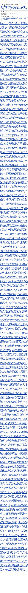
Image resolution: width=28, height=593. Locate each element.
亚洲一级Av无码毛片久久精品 (17, 174)
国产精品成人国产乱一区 (7, 169)
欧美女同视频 (13, 367)
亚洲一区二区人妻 (15, 65)
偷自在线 (10, 125)
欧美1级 (13, 337)
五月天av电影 (14, 24)
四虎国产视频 (4, 275)
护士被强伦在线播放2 (16, 192)
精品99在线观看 (20, 97)
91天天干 (9, 303)
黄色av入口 (8, 176)
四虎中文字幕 (5, 233)
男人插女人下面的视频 (13, 75)
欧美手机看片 (24, 258)
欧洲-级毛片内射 (8, 36)
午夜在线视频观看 (5, 437)
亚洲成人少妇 (22, 353)
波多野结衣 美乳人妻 (9, 392)
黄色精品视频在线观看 (6, 264)
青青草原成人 (11, 86)
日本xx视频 (8, 293)
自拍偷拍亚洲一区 (22, 277)
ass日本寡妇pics (17, 23)
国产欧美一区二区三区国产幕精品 (19, 54)
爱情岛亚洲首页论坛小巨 (4, 49)
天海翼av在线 (13, 364)
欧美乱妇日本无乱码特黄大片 (9, 200)
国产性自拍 (24, 564)
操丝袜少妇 (15, 109)
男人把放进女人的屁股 (12, 242)
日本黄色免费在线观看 (8, 259)
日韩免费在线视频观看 (7, 133)
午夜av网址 (3, 239)
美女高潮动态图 (25, 254)
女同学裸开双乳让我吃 (3, 93)
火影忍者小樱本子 (4, 461)
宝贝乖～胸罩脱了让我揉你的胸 (13, 518)
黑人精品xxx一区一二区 (7, 564)
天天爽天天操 (9, 95)
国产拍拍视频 (22, 555)
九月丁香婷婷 (23, 120)
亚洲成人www (11, 435)
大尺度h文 (17, 379)
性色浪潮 (12, 527)
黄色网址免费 (11, 419)
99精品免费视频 (14, 187)
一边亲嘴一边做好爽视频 (17, 52)
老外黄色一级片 (5, 272)
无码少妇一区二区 (12, 23)
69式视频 (13, 125)
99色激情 (20, 265)
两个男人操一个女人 (12, 62)
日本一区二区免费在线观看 (17, 467)
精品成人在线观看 (25, 73)
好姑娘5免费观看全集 (3, 295)
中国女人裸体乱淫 (17, 551)
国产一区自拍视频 (19, 294)
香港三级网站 (12, 547)
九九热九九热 (21, 445)
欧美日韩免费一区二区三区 (6, 242)
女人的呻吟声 (17, 506)
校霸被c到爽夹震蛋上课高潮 (22, 88)
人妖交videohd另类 (18, 280)
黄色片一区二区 (13, 569)
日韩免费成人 (22, 307)
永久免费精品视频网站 (13, 230)
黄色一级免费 (21, 168)
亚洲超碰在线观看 (25, 114)
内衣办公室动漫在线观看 (15, 282)
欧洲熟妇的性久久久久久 (25, 542)
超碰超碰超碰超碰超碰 (6, 216)
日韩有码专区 (5, 131)
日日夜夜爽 (5, 61)
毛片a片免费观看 (8, 553)
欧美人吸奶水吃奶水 (2, 104)
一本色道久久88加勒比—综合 (19, 298)
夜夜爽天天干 (25, 53)
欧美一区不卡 (19, 255)
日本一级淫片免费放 (18, 30)
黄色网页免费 (7, 135)
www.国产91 (18, 549)
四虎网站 (2, 60)
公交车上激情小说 (11, 174)
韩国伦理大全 (6, 52)
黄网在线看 (14, 79)
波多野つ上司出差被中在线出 (14, 462)
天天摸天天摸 (6, 149)
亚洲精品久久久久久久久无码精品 (19, 303)
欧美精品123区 (23, 71)
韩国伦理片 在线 (18, 332)
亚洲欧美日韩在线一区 (10, 49)
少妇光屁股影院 (17, 570)
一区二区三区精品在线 (11, 517)
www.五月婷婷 (9, 140)
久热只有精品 (24, 195)
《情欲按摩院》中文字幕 (24, 22)
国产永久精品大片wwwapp (21, 134)
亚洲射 (6, 443)
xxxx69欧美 (23, 155)
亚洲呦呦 (20, 95)
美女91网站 (16, 255)
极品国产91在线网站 (15, 324)
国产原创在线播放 (4, 117)
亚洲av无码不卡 (21, 496)
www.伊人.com (22, 230)
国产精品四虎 (12, 109)
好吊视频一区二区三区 (5, 198)
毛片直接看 (19, 153)
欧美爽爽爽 (21, 551)
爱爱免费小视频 (16, 125)
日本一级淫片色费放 (24, 389)
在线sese (19, 196)
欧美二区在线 (11, 178)
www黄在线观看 (20, 440)
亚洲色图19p (10, 463)
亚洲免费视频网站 (8, 560)
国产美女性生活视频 (7, 195)
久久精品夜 (20, 286)
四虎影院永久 (5, 83)
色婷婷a (10, 428)
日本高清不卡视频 (10, 65)
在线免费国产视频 (17, 172)
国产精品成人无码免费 (18, 161)
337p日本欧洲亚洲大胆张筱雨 (5, 518)
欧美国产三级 (2, 186)
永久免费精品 (10, 165)
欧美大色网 (18, 281)
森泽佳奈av (2, 465)
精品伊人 (5, 334)
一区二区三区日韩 (12, 312)
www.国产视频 (5, 41)
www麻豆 (14, 411)
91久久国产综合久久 (24, 422)
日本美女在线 (22, 336)
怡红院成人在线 (25, 129)
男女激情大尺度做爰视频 (13, 509)
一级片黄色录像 (9, 366)
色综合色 (12, 458)
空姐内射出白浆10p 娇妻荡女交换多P (9, 424)
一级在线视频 (25, 504)
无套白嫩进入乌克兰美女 (18, 384)
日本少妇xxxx (17, 75)
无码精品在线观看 (6, 454)
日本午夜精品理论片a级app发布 (17, 398)
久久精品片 (19, 414)
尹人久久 (10, 196)
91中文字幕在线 (19, 372)
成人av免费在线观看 (8, 476)
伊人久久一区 (22, 139)
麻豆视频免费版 (2, 105)
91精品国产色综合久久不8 (15, 106)
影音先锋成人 (23, 488)
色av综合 (25, 388)
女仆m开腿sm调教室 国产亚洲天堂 (5, 536)
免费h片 (11, 170)
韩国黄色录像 (13, 168)
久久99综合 (19, 566)
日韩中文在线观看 (5, 84)
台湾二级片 (23, 516)
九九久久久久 (9, 325)
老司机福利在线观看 (11, 208)
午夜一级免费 (10, 24)
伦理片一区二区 (7, 294)
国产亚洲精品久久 (19, 486)
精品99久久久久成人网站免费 (3, 143)
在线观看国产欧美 (21, 75)
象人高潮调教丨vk (5, 318)
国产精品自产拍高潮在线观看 (3, 148)
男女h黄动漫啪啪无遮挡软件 (6, 258)
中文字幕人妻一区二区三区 (23, 311)
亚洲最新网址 (19, 297)
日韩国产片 (20, 61)
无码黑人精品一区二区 (3, 35)
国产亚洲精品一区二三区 (7, 311)
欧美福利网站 (15, 271)
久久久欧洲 (5, 48)
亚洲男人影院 (25, 126)
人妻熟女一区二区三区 (21, 357)
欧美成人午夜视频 (15, 239)
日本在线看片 (5, 152)
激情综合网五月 (21, 92)
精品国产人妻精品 (20, 426)
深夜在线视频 (11, 186)
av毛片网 (19, 126)
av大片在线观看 (23, 36)
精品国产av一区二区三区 (8, 375)
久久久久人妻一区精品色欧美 (18, 78)
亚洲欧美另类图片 (10, 139)
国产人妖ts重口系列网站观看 (7, 168)
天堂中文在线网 (8, 349)
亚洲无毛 (5, 327)
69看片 (2, 363)
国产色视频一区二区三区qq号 (5, 99)
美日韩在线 (10, 548)
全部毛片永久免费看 (18, 513)
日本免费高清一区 (23, 323)
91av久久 (3, 92)
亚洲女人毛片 (6, 53)
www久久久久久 (13, 340)
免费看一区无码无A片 (21, 409)
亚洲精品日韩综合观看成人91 (13, 226)
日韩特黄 (21, 103)
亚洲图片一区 (6, 87)
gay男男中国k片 (8, 225)
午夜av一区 (13, 190)
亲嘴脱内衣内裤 (10, 453)
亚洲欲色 (13, 172)
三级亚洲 (15, 319)
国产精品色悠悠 (20, 146)
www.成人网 (15, 487)
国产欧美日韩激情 (21, 53)
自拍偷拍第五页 (13, 182)
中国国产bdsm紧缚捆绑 (17, 233)
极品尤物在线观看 (21, 226)
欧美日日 (1, 208)
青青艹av (19, 410)
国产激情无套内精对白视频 (17, 50)
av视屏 (21, 221)
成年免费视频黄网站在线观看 (15, 284)
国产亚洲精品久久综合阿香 (10, 276)
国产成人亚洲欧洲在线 (8, 281)
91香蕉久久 (1, 273)
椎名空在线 (21, 355)
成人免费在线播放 (8, 488)
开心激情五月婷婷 (13, 30)
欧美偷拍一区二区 (8, 328)
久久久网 (11, 406)
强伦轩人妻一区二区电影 (3, 276)
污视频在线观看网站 (21, 543)
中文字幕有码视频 (21, 553)
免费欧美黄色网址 (11, 198)
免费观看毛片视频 (18, 24)
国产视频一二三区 (7, 43)
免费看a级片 (15, 140)
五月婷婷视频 (25, 60)
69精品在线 (2, 238)
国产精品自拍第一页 (6, 194)
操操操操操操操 (15, 136)
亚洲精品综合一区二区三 (6, 91)
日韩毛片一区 (16, 185)
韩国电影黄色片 (25, 32)
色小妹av (4, 538)
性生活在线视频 (16, 190)
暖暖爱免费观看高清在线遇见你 (4, 166)
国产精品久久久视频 (6, 548)
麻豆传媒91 (17, 61)
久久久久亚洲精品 (14, 362)
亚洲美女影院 (15, 556)
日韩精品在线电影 (19, 260)
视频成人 (20, 325)
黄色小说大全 (20, 278)
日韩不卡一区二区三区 (4, 556)
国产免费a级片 (20, 499)
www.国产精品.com (22, 299)
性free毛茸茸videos (25, 342)
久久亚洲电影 (16, 166)
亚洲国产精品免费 (16, 478)
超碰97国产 (22, 173)
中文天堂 (24, 164)
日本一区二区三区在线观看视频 (8, 172)
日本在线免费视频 (12, 50)
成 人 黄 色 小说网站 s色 (16, 200)
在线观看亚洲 (8, 542)
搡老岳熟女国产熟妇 (18, 173)
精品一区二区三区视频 (5, 181)
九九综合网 (23, 245)
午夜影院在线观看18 (4, 139)
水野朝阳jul (21, 208)
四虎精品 (23, 315)
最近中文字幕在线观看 (16, 308)
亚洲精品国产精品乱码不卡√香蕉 (9, 308)
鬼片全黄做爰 (9, 143)
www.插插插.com (11, 146)
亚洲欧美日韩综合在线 (4, 410)
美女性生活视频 (18, 130)
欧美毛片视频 (15, 525)
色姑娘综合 (7, 251)
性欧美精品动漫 (2, 194)
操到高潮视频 (23, 157)
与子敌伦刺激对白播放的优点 (11, 265)
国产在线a (22, 480)
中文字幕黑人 (15, 307)
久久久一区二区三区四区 (23, 67)
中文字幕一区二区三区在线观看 (4, 65)
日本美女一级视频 (11, 99)
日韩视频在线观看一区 (21, 41)
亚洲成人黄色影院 (13, 60)
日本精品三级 (22, 117)
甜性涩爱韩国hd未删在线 (24, 50)
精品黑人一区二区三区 (17, 364)
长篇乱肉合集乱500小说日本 (8, 114)
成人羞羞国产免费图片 (14, 281)
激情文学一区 (6, 160)
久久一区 (21, 24)
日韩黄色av (18, 229)
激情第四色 (4, 381)
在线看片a (13, 272)
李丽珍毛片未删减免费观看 (19, 371)
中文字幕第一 (20, 79)
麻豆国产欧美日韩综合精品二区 (19, 43)
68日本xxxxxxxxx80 (22, 105)
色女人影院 (8, 302)
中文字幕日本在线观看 (15, 69)
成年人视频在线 (23, 444)
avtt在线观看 (5, 182)
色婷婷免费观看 (15, 191)
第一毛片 (14, 551)
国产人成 (12, 36)
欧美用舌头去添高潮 (6, 418)
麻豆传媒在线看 (26, 268)
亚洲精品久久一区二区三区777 (5, 307)
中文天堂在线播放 (8, 329)
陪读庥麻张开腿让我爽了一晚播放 (12, 355)
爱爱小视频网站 (7, 263)
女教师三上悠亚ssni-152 (14, 344)
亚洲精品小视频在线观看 (21, 407)
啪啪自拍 (7, 116)
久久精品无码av (7, 235)
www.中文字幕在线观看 (7, 170)
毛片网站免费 (22, 144)
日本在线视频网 (9, 90)
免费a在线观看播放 (23, 99)
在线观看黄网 (4, 488)
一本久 (26, 203)
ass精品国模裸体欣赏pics (8, 234)
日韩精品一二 (23, 95)
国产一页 (1, 110)
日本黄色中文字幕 (15, 505)
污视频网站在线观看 (6, 74)
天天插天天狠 (7, 406)
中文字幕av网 (19, 519)
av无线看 (24, 482)
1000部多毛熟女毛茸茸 (19, 83)
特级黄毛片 (2, 168)
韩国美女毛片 (7, 93)
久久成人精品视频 (3, 532)
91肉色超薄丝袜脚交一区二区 (16, 36)
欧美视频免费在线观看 (20, 463)
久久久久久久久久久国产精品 (11, 233)
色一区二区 (12, 126)
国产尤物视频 (16, 126)
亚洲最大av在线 (9, 363)
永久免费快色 (25, 166)
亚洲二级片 (12, 336)
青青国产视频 (25, 491)
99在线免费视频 (12, 543)
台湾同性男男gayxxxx (10, 219)
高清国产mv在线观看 (22, 366)
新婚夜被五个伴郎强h (24, 334)
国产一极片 (14, 513)
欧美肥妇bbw (23, 534)
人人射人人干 (20, 534)
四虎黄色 (10, 30)
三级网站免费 (9, 306)
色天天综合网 (12, 269)
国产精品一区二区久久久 (20, 267)
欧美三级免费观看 (3, 359)
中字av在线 (23, 237)
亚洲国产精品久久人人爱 (25, 191)
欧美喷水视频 (23, 255)
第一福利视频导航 (20, 116)
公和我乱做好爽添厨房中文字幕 (20, 44)
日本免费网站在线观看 (24, 320)
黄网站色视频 (12, 478)
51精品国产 (4, 32)
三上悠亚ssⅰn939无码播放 (20, 271)
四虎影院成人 (7, 82)
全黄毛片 (3, 487)
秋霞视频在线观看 (13, 291)
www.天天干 (8, 92)
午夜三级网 (2, 247)
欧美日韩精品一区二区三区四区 (4, 217)
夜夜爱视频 (17, 79)
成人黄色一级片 (24, 456)
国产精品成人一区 (8, 120)
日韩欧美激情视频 (4, 535)
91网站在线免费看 (7, 321)
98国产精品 (7, 441)
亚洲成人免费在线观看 (24, 458)
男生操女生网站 (9, 462)
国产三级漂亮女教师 (12, 54)
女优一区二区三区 (21, 125)
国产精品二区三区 (12, 303)
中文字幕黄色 (16, 134)
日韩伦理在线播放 (21, 276)
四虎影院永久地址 (12, 374)
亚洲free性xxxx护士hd (9, 327)
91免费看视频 (12, 521)
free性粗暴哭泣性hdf (19, 90)
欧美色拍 (7, 496)
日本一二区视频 (12, 92)
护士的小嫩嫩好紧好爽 (9, 519)
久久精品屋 (5, 97)
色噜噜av (9, 186)
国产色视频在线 (20, 104)
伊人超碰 (2, 129)
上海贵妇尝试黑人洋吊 (9, 32)
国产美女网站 (5, 469)
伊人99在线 (6, 445)
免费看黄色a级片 (11, 319)
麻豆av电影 (23, 471)
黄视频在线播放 (12, 383)
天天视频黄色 (8, 439)
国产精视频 (16, 400)
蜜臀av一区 (11, 439)
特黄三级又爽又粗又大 (7, 56)
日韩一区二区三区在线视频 (8, 164)
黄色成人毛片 (3, 473)
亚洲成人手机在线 (21, 77)
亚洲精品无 (2, 245)
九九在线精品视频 (23, 337)
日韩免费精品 (3, 67)
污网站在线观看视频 (19, 49)
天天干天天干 (4, 349)
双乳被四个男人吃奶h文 (16, 86)
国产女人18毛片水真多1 (5, 354)
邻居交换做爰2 (13, 366)
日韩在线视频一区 (3, 426)
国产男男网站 (3, 53)
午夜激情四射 (18, 127)
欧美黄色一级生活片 (8, 427)
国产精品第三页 (15, 457)
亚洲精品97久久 (2, 505)
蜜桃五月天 (4, 116)
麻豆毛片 (19, 405)
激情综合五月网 (20, 217)
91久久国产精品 (19, 517)
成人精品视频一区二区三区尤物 (23, 319)
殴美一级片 (22, 293)
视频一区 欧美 (23, 56)
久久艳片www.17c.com (9, 491)
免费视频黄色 (9, 291)
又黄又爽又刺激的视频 (9, 568)
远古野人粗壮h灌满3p (3, 486)
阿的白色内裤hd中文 (19, 344)
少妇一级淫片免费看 (3, 350)
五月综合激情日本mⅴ (9, 159)
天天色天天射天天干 (3, 36)
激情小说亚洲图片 (13, 130)
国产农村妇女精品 (2, 506)
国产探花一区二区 (7, 501)
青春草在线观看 (10, 41)
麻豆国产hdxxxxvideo (6, 237)
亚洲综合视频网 (12, 414)
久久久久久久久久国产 (7, 23)
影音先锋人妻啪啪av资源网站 (14, 56)
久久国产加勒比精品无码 (19, 516)
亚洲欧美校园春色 (5, 503)
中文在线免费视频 (3, 269)
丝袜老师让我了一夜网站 (7, 144)
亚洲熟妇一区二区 (16, 560)
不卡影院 (7, 104)
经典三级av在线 (25, 168)
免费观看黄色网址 (15, 407)
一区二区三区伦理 (13, 332)
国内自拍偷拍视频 (24, 131)
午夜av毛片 (9, 71)
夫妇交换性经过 (13, 469)
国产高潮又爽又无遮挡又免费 (9, 80)
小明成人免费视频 (2, 179)
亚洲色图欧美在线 (24, 295)
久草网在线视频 (2, 74)
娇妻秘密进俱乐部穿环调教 (16, 91)
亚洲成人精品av (14, 95)
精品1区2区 (5, 363)
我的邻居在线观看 (10, 207)
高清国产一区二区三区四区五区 (9, 73)
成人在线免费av (11, 436)
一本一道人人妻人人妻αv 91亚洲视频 (15, 212)
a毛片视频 (2, 213)
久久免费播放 (6, 28)
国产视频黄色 (2, 177)
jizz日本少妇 (25, 536)
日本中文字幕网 (21, 194)
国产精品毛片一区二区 (13, 43)
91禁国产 (22, 384)
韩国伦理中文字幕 (14, 370)
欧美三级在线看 (2, 61)
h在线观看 (5, 159)
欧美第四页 (19, 504)
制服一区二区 (8, 255)
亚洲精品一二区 (16, 247)
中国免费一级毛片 (4, 568)
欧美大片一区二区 (22, 476)
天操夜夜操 (5, 70)
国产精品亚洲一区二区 (23, 396)
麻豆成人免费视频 (24, 492)
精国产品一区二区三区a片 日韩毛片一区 (12, 179)
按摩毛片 (20, 190)
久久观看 (5, 406)
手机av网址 (3, 28)
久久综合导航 (20, 23)
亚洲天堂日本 (5, 392)
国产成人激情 (5, 367)
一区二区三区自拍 (24, 211)
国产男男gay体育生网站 (5, 37)
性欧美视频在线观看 (25, 354)
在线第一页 (16, 143)
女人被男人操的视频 (25, 148)
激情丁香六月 (9, 183)
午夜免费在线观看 (16, 67)
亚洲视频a (19, 268)
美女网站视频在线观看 (14, 359)
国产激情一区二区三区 (10, 410)
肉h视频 (25, 204)
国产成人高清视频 (18, 350)
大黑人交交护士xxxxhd (11, 185)
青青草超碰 (4, 333)
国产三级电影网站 (16, 160)
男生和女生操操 (5, 523)
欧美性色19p (16, 269)
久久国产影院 (5, 44)
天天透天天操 (8, 435)
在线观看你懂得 (8, 275)
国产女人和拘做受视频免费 (20, 243)
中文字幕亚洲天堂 (14, 58)
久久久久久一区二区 (24, 376)
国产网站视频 (15, 450)
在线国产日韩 (4, 252)
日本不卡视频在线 (11, 482)
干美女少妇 (20, 318)
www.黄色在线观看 (16, 482)
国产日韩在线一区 (4, 430)
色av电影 (17, 483)
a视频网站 (16, 290)
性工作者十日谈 (12, 70)
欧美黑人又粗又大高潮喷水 (22, 331)
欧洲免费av (7, 482)
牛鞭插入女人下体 (3, 280)
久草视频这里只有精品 (7, 54)
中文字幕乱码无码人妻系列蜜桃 (11, 430)
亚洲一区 (23, 505)
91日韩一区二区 (17, 277)
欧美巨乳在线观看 (9, 60)
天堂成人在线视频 (2, 250)
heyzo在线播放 (11, 294)
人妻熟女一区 (15, 229)
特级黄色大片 (10, 37)
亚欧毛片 (4, 146)
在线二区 (14, 439)
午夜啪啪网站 (24, 116)
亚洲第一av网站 (3, 319)
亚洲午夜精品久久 (7, 456)
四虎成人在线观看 (22, 405)
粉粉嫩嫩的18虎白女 (24, 103)
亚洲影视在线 (8, 113)
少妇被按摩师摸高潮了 (16, 73)
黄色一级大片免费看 (21, 489)
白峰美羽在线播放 (8, 450)
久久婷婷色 (19, 334)
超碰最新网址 (11, 117)
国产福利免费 (24, 318)
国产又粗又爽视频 (16, 238)
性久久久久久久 (9, 503)
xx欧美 (26, 328)
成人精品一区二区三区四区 (20, 65)
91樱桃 (26, 62)
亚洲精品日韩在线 (8, 109)
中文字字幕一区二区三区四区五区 (14, 74)
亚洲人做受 (26, 139)
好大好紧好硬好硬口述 (6, 246)
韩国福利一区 (13, 143)
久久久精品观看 (9, 22)
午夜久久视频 (24, 122)
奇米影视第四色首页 (17, 149)
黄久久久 (18, 452)
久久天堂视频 (9, 84)
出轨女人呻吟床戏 (8, 332)
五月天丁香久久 (12, 329)
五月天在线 (24, 453)
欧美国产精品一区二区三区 (13, 105)
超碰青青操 (15, 213)
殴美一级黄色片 (20, 535)
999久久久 (10, 426)
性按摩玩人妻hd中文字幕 (15, 555)
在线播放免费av (6, 487)
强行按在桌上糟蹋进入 (17, 441)
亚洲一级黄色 (22, 52)
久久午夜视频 (10, 247)
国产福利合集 (2, 237)
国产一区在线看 (21, 26)
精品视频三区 (14, 127)
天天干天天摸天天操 (6, 86)
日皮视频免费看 (5, 325)
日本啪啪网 (21, 169)
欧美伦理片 (9, 547)
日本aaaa (18, 195)
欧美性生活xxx (6, 238)
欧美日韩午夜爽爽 (15, 170)
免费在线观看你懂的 (3, 73)
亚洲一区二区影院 (21, 200)
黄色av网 (20, 301)
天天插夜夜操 (4, 534)
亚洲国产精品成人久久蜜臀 (9, 136)
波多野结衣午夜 (9, 173)
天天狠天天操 (2, 548)
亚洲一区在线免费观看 (14, 83)
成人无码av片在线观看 (16, 327)
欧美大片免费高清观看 (18, 439)
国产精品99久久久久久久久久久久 (21, 234)
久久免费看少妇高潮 (11, 470)
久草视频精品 (13, 199)
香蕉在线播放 (25, 144)
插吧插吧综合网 (10, 177)
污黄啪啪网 (9, 478)
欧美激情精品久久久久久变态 (17, 110)
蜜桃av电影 (3, 294)
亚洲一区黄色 (25, 478)
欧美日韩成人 (14, 131)
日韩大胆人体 (10, 91)
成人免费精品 (22, 60)
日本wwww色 (6, 394)
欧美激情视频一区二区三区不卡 (22, 250)
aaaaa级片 (20, 147)
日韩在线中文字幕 (15, 203)
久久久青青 (15, 526)
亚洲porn (11, 284)
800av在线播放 (7, 319)
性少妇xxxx (3, 393)
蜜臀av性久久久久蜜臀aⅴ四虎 (15, 393)
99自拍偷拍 (19, 183)
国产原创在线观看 (8, 310)
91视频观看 (11, 505)
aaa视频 (10, 530)
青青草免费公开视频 (3, 331)
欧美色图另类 (15, 336)
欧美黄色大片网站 (19, 140)
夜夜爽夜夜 (26, 245)
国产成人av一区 (24, 159)
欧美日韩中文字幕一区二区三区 (7, 397)
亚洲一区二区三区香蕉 (13, 259)
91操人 (18, 286)
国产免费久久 (25, 267)
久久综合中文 (23, 527)
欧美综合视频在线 (15, 165)
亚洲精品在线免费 (14, 37)
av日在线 (24, 24)
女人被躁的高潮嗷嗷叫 (4, 417)
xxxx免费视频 (19, 179)
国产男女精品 (17, 489)
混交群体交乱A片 (6, 492)
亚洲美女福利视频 (4, 510)
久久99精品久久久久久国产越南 (10, 461)
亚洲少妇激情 (18, 259)
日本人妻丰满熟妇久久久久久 (24, 212)
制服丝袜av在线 (18, 122)
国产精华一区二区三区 (9, 252)
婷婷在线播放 (25, 209)
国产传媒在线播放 (19, 177)
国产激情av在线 (8, 504)
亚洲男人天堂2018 (13, 173)
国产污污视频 (26, 543)
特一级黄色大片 (8, 301)
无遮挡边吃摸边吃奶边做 (17, 337)
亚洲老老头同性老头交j (10, 314)
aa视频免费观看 (25, 186)
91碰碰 (18, 276)
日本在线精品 (26, 414)
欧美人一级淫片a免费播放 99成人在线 (8, 479)
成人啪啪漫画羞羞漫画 (12, 237)
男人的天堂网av (9, 318)
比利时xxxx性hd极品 (10, 398)
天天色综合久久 (5, 58)
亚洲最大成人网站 (16, 466)
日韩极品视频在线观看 (9, 97)
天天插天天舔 (17, 26)
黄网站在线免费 (10, 241)
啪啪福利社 (14, 122)
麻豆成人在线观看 (3, 125)
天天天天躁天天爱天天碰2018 (23, 34)
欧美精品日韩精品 (23, 285)
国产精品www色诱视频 (13, 142)
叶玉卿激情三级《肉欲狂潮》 (18, 272)
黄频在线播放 (2, 130)
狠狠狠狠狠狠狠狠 (20, 70)
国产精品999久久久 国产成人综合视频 (22, 100)
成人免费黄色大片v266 (6, 79)
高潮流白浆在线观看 (4, 90)
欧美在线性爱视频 (4, 225)
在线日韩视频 (15, 198)
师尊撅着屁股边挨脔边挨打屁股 (17, 368)
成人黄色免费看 (11, 457)
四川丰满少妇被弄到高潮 (3, 224)
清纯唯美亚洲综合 (12, 255)
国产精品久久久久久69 (23, 149)
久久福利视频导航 (5, 278)
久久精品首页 (7, 78)
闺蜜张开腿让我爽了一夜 (10, 129)
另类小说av (23, 294)
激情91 (16, 293)
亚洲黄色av (2, 392)
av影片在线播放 (11, 121)
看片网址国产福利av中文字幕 (23, 183)
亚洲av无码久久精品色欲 (21, 135)
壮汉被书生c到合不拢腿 (21, 358)
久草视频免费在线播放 (3, 39)
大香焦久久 (17, 176)
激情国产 (9, 312)
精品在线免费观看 (7, 250)
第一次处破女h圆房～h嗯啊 (7, 142)
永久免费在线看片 (15, 315)
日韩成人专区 (18, 208)
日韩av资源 (6, 122)
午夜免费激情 (19, 523)
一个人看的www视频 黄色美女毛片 (16, 221)
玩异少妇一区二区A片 (11, 400)
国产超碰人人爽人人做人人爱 (11, 394)
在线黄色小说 (3, 467)
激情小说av (3, 445)
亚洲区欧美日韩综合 (18, 418)
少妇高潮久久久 (24, 83)
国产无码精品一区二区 (3, 361)
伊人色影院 (25, 118)
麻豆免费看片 (21, 380)
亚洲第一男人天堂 (15, 135)
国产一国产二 (22, 170)
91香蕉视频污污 (19, 191)
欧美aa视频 (25, 489)
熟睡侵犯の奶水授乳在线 (21, 239)
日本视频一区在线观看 (15, 216)
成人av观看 (18, 213)
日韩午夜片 (7, 288)
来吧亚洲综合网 (15, 177)
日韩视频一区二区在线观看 (12, 87)
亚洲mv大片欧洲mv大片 (11, 238)
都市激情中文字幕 (18, 60)
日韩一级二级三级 (19, 203)
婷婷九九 (2, 116)
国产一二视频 (4, 450)
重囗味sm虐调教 (22, 118)
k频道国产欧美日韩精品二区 (23, 281)
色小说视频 (11, 311)
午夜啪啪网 (3, 424)
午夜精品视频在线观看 (18, 187)
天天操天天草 (2, 140)
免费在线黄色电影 (25, 92)
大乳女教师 (16, 156)
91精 (3, 108)
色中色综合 (15, 500)
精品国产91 (20, 401)
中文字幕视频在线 (18, 230)
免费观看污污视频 (25, 355)
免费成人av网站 (23, 48)
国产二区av (4, 310)
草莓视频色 (22, 84)
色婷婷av (2, 435)
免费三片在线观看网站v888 (21, 69)
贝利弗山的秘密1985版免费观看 (20, 540)
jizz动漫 (24, 276)
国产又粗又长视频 (17, 496)
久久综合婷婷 (17, 411)
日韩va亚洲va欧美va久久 (20, 198)
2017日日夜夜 (20, 238)
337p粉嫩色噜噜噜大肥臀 (14, 100)
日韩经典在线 (6, 393)
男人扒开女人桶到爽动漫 (17, 562)
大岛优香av (5, 108)
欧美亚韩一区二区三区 (14, 338)
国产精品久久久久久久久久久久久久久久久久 (10, 379)
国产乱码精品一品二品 (18, 291)
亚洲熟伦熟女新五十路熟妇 (16, 202)
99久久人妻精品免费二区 (14, 286)
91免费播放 (4, 428)
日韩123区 (25, 54)
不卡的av (6, 179)
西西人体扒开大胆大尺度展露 (22, 427)
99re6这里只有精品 (3, 120)
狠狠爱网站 (8, 315)
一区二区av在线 (15, 372)
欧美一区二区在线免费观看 (14, 120)
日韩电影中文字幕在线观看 (9, 449)
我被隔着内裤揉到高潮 (22, 241)
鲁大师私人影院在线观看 (14, 144)
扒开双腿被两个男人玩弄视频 (15, 413)
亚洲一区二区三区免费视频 (6, 96)
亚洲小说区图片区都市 (8, 298)
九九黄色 (21, 456)
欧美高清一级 (22, 178)
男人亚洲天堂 (11, 133)
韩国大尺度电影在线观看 (12, 31)
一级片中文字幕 (4, 489)
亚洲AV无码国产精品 (22, 410)
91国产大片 (16, 148)
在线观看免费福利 (13, 489)
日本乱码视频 (10, 337)
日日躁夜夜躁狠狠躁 (3, 77)
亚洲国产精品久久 (25, 361)
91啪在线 (16, 448)
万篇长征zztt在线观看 (14, 523)
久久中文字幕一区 (14, 260)
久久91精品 (25, 222)
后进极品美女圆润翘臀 (13, 118)
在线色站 (26, 44)
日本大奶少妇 (22, 268)
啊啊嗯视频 (22, 174)
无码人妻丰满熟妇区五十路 (20, 123)
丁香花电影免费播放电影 (21, 383)
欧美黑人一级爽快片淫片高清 (24, 39)
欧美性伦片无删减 (23, 474)
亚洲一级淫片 (12, 134)
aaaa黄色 (13, 467)
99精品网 (13, 409)
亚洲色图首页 (24, 194)
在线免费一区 (9, 359)
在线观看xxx (24, 551)
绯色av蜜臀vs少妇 (15, 410)
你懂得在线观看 (8, 222)
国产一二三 (11, 302)
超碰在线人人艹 (5, 113)
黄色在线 (10, 286)
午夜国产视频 (3, 43)
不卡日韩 (17, 375)
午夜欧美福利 (10, 149)
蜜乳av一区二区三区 (24, 341)
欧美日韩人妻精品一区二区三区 (6, 341)
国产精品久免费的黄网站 (5, 314)
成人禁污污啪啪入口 (10, 232)
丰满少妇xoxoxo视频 (3, 531)
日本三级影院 (9, 61)
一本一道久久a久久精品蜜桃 (22, 58)
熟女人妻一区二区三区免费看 (18, 199)
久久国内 (13, 320)
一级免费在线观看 (15, 531)
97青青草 (23, 333)
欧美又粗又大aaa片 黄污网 (17, 474)
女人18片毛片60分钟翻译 (20, 114)
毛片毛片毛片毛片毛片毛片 (18, 237)
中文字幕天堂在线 (23, 233)
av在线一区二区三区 (22, 82)
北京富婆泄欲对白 (8, 489)
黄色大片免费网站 (4, 332)
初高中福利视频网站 (18, 27)
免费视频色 (7, 165)
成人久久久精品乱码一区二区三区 (15, 325)
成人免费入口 (11, 67)
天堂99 (22, 519)
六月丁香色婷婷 (21, 308)
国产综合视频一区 (13, 275)
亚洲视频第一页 (6, 525)
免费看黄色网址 (11, 82)
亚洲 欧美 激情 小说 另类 (6, 499)
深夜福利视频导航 (6, 557)
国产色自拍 (10, 212)
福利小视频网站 (13, 290)
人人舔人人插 (24, 430)
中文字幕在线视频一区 (11, 28)
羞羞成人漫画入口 (25, 45)
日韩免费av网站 (9, 190)
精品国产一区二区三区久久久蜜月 (8, 401)
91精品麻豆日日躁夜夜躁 (22, 411)
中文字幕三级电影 (12, 156)
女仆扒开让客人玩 (11, 251)
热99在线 (6, 359)
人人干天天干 (12, 166)
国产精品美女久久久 (11, 539)
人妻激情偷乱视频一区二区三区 (21, 156)
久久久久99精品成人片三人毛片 (6, 254)
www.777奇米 (20, 155)
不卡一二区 (3, 157)
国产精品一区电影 (12, 376)
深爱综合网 (9, 217)
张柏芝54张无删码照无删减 (13, 418)
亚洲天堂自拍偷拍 (10, 122)
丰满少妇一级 (8, 372)
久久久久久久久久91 (13, 298)
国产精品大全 (19, 39)
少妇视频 (24, 23)
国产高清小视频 (9, 469)
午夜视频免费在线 (24, 417)
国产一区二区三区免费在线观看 (6, 267)
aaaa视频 (22, 177)
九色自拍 (20, 413)
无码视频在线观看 (16, 155)
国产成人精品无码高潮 (5, 324)
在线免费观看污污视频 (9, 48)
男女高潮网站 (7, 125)
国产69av (19, 536)
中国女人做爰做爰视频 (19, 295)
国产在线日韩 (2, 521)
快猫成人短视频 (3, 501)
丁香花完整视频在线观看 (11, 52)
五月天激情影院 (2, 149)
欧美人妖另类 (13, 306)
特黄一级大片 (14, 248)
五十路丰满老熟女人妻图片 (17, 320)
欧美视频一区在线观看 (16, 250)
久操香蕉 (11, 267)
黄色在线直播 (17, 222)
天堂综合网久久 (9, 182)
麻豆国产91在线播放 (14, 32)
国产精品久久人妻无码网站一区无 (15, 47)
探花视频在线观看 (13, 506)
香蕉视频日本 (23, 314)
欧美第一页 (11, 211)
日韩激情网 (11, 345)
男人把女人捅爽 (21, 172)
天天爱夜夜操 (24, 251)
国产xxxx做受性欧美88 (9, 371)
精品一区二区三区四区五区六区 (4, 422)
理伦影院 (8, 67)
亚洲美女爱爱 (10, 333)
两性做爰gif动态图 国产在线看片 (6, 549)
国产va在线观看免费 (19, 315)
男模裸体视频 (25, 213)
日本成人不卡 (12, 427)
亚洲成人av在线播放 (23, 398)
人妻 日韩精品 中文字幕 (3, 288)
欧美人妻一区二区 (4, 376)
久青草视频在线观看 (19, 181)
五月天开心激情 (17, 151)
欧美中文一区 (9, 189)
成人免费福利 (10, 471)
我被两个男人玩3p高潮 (24, 109)
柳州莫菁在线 (16, 28)
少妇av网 (6, 380)
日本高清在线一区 (23, 96)
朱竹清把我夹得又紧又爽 (24, 275)
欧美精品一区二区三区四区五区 (16, 387)
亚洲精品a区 (12, 534)
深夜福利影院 (16, 430)
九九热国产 (25, 496)
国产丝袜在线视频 (5, 126)
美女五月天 (5, 106)
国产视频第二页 (20, 302)
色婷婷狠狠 (5, 173)
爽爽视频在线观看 (15, 116)
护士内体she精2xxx (25, 345)
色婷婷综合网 (19, 48)
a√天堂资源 (21, 126)
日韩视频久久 (16, 228)
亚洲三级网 (3, 530)
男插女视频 (12, 215)
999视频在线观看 (2, 320)
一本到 (19, 478)
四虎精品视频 (15, 49)
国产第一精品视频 (6, 177)
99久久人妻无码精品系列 (14, 381)
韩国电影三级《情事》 (20, 32)
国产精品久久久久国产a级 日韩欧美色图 (16, 71)
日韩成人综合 (8, 535)
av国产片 (20, 306)
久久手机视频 (21, 561)
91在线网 (15, 45)
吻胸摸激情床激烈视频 (9, 77)
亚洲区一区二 (22, 367)
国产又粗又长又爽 (25, 70)
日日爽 (18, 58)
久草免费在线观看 (24, 79)
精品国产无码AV (8, 336)
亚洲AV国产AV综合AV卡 (6, 480)
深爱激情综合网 (8, 224)
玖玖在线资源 (2, 48)
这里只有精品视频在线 (5, 221)
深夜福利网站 (16, 278)
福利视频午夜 (12, 224)
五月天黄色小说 (3, 82)
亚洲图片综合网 (9, 272)
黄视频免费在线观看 (7, 419)
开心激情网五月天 (6, 212)
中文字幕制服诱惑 (5, 187)
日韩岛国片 (5, 346)
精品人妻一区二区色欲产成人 (16, 538)
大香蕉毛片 (20, 131)
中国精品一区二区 (22, 35)
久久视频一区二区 (6, 174)
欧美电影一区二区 (23, 565)
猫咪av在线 (7, 35)
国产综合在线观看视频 (19, 113)
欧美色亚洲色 (15, 276)
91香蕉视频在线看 (21, 508)
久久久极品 (9, 396)
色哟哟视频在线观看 (15, 449)
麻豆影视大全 (23, 517)
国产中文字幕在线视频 (18, 473)
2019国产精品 (19, 505)
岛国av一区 (11, 315)
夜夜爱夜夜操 (15, 254)
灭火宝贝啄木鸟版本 (8, 458)
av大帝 (19, 480)
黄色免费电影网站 (16, 41)
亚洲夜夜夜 (19, 56)
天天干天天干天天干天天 (11, 299)
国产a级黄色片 (4, 411)
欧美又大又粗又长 (23, 290)
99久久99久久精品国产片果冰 (6, 118)
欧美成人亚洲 (19, 293)
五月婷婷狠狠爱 (10, 181)
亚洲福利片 (7, 153)
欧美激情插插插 (21, 397)
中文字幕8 (17, 480)
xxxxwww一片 (19, 290)
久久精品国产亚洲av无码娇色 (23, 47)
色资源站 (13, 570)
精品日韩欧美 (18, 144)
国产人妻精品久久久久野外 (10, 108)
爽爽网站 (15, 108)
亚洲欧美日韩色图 (5, 241)
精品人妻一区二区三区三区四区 (13, 288)
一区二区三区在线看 (10, 422)
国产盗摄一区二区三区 (18, 428)
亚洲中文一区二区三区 (10, 525)
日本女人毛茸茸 (24, 312)
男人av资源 (12, 213)
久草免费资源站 (17, 242)
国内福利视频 (3, 298)
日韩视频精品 (15, 251)
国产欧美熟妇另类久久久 (24, 402)
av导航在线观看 (14, 499)
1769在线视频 (11, 135)
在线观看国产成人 (16, 204)
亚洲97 (25, 407)
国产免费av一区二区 (14, 90)
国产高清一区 (8, 376)
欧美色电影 (17, 101)
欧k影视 (26, 228)
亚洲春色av (25, 298)
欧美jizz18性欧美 (25, 242)
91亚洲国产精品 (15, 181)
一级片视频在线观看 (4, 219)
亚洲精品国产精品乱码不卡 (14, 217)
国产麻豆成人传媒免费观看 (21, 423)
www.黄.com (11, 349)
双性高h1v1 (25, 505)
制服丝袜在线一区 (9, 268)
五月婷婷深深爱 (24, 362)
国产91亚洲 (24, 221)
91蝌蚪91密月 (11, 246)
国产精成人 (1, 44)
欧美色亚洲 (8, 500)
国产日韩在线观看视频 (15, 97)
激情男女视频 (16, 414)
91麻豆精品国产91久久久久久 (17, 461)
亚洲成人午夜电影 (15, 267)
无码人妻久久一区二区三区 (17, 133)
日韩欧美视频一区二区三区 (21, 160)
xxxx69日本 (2, 346)
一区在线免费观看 (12, 93)
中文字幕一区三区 (11, 155)
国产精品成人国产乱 (6, 226)
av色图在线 (9, 126)
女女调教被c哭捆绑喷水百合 (18, 189)
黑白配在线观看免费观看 (7, 75)
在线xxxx (18, 226)
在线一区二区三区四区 (20, 251)
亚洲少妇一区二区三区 (3, 153)
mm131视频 (9, 199)
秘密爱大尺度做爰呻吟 (21, 282)
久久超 (11, 437)
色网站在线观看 (14, 123)
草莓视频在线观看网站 (5, 71)
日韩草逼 (24, 238)
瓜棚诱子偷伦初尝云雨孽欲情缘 (9, 440)
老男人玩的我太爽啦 (21, 91)
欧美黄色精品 (4, 504)
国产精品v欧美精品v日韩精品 (6, 62)
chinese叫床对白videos (13, 113)
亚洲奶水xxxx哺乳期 (8, 323)
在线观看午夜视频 (6, 337)
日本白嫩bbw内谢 (14, 157)
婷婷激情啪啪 (25, 130)
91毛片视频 (20, 529)
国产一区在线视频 (15, 440)
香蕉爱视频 (5, 570)
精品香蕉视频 (23, 278)
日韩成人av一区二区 (21, 436)
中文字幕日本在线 (23, 301)
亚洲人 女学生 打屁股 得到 (4, 192)
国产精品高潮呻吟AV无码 (3, 384)
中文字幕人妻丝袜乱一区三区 (8, 452)
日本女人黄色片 (13, 363)
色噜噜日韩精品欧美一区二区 (18, 329)
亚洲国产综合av (13, 161)
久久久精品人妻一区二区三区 (16, 82)
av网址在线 (7, 433)
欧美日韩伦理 (16, 334)
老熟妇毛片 (24, 151)
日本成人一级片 (24, 514)
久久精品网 (14, 480)
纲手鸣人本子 (8, 70)
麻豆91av (23, 187)
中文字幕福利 (8, 465)
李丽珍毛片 (22, 467)
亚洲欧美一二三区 (20, 430)
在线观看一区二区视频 (18, 62)
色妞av (8, 138)
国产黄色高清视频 (6, 355)
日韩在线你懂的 (15, 294)
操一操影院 (16, 96)
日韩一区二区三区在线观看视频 (9, 239)
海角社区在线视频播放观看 (23, 469)
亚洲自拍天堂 (4, 516)
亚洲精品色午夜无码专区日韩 (18, 312)
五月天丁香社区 (25, 384)
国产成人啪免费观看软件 (3, 362)
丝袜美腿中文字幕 (17, 331)
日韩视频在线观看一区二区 (10, 346)
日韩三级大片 (15, 532)
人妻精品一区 (21, 258)
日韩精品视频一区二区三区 (13, 195)
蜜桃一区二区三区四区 (24, 394)
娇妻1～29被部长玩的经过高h (12, 101)
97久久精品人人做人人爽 (8, 157)
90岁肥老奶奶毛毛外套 (23, 121)
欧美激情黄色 (9, 493)
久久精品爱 (20, 211)
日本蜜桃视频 (22, 207)
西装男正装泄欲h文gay (24, 512)
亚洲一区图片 (18, 105)
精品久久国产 (18, 319)
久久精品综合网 (9, 556)
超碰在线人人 (24, 198)
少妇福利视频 (21, 388)
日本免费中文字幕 (25, 165)
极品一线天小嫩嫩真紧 (20, 450)
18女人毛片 (9, 166)
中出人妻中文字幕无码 (10, 127)
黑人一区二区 (17, 552)
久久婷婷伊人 (2, 383)
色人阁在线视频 (4, 230)
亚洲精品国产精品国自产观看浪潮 (4, 471)
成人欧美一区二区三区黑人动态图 (7, 57)
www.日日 (19, 22)
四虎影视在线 (16, 70)
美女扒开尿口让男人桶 (21, 192)
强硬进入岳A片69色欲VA (24, 265)
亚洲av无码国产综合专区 (10, 192)
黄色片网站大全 (9, 483)
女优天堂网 (11, 358)
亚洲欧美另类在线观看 (15, 159)
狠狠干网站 (4, 109)
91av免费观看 (12, 189)
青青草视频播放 (18, 370)
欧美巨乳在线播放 (15, 48)
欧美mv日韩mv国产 (17, 366)
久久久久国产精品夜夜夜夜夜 (6, 512)
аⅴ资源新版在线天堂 (19, 359)
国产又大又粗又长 (5, 22)
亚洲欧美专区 (22, 112)
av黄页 (5, 130)
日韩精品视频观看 (18, 353)
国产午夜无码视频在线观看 (16, 388)
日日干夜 (5, 383)
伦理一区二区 (23, 260)
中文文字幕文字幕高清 (25, 359)
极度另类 (6, 202)
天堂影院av (13, 149)
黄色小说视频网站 (5, 368)
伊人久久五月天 (6, 140)
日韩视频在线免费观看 (4, 366)
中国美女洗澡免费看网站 (20, 288)
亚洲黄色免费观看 (19, 109)
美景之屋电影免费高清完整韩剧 (19, 510)
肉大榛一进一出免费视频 (9, 88)
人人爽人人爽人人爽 (23, 153)
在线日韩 (6, 229)
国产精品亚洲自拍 (16, 543)
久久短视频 (14, 510)
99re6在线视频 (17, 66)
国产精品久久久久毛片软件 (13, 39)
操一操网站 (14, 207)
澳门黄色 (12, 234)
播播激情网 (1, 272)
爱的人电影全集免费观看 (5, 185)
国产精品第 (7, 428)
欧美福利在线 (7, 47)
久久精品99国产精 (12, 263)
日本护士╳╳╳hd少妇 (20, 491)
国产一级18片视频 (14, 377)
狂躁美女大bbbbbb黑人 (14, 183)
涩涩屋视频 (23, 413)
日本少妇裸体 (6, 30)
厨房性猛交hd (9, 385)
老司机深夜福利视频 (9, 106)
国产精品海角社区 (16, 215)
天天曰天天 (9, 243)
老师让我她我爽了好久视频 (4, 183)
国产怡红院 (11, 202)
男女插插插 (9, 441)
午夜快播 (12, 556)
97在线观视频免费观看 (5, 453)
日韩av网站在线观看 (10, 402)
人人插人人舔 (3, 345)
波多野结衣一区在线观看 (16, 219)
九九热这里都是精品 (6, 203)
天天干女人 (18, 170)
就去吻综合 (7, 101)
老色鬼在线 (13, 492)
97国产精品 (11, 169)
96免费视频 (25, 338)
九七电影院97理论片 (20, 559)
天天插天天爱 (8, 230)
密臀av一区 (10, 260)
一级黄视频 (12, 160)
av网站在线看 (11, 553)
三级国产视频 (2, 479)
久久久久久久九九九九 (7, 156)
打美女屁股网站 (15, 246)
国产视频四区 (25, 497)
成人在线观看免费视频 (18, 444)
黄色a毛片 (20, 101)
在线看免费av (10, 53)
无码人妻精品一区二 (8, 130)
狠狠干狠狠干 (23, 90)
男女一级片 (20, 242)
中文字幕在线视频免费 (5, 208)
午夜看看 (25, 452)
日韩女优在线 (4, 466)
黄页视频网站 (16, 409)
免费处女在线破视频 (19, 435)
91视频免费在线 (20, 28)
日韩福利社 (20, 454)
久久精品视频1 (26, 65)
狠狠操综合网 (4, 26)
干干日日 (12, 34)
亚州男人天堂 (7, 220)
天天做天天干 (4, 323)
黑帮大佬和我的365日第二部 (9, 407)
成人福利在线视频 (23, 473)
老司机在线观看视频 (24, 142)
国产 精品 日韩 (24, 433)
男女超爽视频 (20, 492)
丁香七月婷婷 (16, 22)
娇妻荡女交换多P (14, 428)
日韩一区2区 (17, 95)
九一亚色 (5, 465)
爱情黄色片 (26, 471)
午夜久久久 (5, 302)
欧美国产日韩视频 (10, 116)
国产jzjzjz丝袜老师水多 (13, 542)
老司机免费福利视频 (13, 84)
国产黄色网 (20, 375)
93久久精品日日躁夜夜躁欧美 (16, 34)
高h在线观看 (6, 463)
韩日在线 (6, 547)
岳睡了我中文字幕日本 (4, 228)
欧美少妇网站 (25, 383)
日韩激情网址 (16, 569)
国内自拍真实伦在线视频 (11, 27)
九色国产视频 (3, 215)
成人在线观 (25, 101)
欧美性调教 (4, 80)
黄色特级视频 (22, 87)
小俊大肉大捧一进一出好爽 (10, 417)
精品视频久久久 (23, 30)
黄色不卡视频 (7, 112)
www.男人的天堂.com (16, 129)
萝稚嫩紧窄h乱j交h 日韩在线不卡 (11, 565)
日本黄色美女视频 (20, 143)
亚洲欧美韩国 (15, 465)
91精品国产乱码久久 (14, 503)
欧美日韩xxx (16, 265)
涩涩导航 (19, 400)
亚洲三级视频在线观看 (17, 445)
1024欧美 (13, 441)
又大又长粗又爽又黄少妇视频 (4, 286)
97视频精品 (3, 87)
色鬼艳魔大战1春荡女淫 (6, 405)
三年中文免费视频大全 (5, 95)
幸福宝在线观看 (3, 220)
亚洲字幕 (16, 138)
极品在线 (22, 269)
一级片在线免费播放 (15, 104)
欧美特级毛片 (23, 108)
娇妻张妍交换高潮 (11, 513)
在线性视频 (14, 117)
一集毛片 (10, 100)
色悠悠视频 (10, 351)
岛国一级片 (21, 66)
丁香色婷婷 (9, 506)
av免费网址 (12, 354)
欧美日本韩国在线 (16, 147)
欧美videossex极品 (4, 372)
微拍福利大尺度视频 (9, 44)
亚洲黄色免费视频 (20, 548)
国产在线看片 (3, 78)
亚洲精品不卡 (11, 245)
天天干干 (11, 499)
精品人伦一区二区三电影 (23, 202)
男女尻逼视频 (10, 492)
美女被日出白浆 (22, 213)
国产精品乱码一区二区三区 (14, 297)
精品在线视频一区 (4, 277)
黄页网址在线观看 (16, 427)
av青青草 (11, 152)
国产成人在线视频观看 (12, 293)
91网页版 (23, 235)
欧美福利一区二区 (14, 280)
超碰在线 (13, 140)
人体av (5, 176)
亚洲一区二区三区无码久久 (22, 544)
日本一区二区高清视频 (15, 491)
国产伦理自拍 (23, 28)
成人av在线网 (21, 73)
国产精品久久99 (21, 419)
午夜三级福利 (17, 131)
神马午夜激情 (2, 133)
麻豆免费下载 (24, 143)
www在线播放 (2, 299)
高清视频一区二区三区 (9, 409)
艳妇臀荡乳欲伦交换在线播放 (16, 35)
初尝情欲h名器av (24, 181)
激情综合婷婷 (4, 482)
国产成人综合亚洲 (3, 136)
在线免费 (1, 71)
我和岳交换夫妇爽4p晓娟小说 (17, 93)
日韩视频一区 (7, 121)
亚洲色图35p (5, 129)
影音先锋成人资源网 (23, 179)
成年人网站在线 (9, 83)
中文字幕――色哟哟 (3, 449)
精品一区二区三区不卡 (19, 341)
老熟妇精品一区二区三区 (17, 40)
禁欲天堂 (7, 26)
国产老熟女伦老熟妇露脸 (25, 329)
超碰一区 (23, 506)
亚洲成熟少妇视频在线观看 (17, 112)
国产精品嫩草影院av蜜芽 (24, 432)
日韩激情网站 (10, 387)
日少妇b (2, 406)
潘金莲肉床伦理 (18, 117)
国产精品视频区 (15, 568)
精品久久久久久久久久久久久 (19, 164)
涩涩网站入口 (15, 220)
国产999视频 (10, 153)
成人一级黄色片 (17, 258)
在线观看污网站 (18, 311)
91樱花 (26, 327)
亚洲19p (13, 247)
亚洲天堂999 (5, 385)
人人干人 (11, 123)
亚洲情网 (23, 286)
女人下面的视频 (26, 358)
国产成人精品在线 (10, 58)
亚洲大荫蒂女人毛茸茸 (20, 448)
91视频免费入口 (19, 346)
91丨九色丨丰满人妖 (17, 390)
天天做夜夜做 (15, 121)
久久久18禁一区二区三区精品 (21, 228)
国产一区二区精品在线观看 (20, 80)
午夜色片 (19, 96)
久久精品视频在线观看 (14, 519)
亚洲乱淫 (6, 268)
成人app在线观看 (10, 282)
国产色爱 (20, 379)
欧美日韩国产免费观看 (7, 505)
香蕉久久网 (12, 225)
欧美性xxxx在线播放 (14, 548)
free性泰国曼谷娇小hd (16, 194)
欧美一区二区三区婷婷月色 (15, 88)
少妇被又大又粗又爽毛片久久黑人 (16, 475)
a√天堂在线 (21, 40)
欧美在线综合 (15, 245)
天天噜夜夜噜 (5, 475)
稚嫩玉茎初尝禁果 (15, 302)
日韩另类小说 (21, 209)
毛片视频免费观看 (12, 258)
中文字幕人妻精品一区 (20, 186)
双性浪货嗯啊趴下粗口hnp (16, 401)
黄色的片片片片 (4, 222)
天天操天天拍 (21, 538)
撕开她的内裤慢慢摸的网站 (5, 155)
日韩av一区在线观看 (10, 104)
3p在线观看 (2, 156)
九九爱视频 (1, 312)
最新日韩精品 (14, 222)
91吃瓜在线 (15, 435)
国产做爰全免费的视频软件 (18, 374)
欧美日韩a (3, 413)
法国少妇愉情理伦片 (9, 475)
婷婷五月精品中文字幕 (7, 289)
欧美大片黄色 (7, 31)
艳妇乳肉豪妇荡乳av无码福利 (5, 284)
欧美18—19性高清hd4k (9, 277)
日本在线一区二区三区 (19, 45)
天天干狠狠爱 (8, 423)
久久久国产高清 (21, 129)
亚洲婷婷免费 (18, 381)
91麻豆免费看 (25, 178)
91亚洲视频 (12, 103)
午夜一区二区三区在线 (12, 342)
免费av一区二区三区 (12, 301)
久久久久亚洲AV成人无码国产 (22, 224)
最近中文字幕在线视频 (6, 196)
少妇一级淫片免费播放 (18, 316)
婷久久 (6, 189)
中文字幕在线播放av (12, 235)
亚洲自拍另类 (25, 104)
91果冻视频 (12, 431)
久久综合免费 (9, 354)
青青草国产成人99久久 (21, 204)
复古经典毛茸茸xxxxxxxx (20, 470)
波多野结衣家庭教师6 (15, 211)
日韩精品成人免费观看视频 (15, 152)
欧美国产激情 (8, 331)
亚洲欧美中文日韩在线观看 (4, 297)
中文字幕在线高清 (19, 488)
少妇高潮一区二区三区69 (5, 24)
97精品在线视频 (5, 27)
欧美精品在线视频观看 (12, 96)
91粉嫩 (16, 275)
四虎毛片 (14, 26)
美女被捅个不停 (5, 565)
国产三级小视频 (18, 118)
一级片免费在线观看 (7, 40)
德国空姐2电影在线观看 (11, 445)
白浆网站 (26, 426)
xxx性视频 (13, 22)
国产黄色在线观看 (14, 114)
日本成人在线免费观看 (11, 110)
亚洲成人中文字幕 (8, 295)
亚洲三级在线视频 (7, 414)
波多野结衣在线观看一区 (12, 390)
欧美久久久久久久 (22, 400)
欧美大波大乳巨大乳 (13, 256)
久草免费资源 (17, 529)
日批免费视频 (11, 250)
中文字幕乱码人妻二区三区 (11, 389)
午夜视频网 (13, 77)
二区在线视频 (21, 130)
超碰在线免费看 (6, 232)
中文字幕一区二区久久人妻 (15, 196)
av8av (22, 101)
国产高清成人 (17, 31)
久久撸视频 (7, 117)
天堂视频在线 (4, 60)
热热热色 (21, 441)
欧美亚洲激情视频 (18, 84)
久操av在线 (21, 387)
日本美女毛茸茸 (4, 135)
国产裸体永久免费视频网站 (5, 457)
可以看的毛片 (18, 232)
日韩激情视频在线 (18, 285)
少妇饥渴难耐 (19, 120)
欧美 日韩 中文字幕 (23, 525)
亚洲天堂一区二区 (19, 246)
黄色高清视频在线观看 (12, 138)
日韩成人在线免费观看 (11, 78)
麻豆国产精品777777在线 (20, 556)
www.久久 (16, 342)
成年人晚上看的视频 (13, 396)
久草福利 (4, 243)
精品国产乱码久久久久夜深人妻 (13, 264)
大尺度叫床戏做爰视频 (20, 532)
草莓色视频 (8, 152)
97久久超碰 (3, 268)
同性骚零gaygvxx (2, 207)
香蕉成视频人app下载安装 (15, 53)
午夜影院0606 (6, 390)
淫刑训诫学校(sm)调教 (4, 462)
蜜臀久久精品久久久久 (21, 484)
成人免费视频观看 (15, 402)
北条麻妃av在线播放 (23, 280)
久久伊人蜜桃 (11, 194)
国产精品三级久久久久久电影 (15, 252)
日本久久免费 (8, 290)
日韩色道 (9, 358)
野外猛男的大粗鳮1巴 (7, 105)
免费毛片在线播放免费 (24, 110)
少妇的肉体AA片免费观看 (6, 191)
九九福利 (6, 282)
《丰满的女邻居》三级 (17, 415)
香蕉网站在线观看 (13, 61)
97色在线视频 (3, 189)
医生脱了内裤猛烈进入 (19, 433)
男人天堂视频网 (25, 172)
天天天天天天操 (2, 176)
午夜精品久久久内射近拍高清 (20, 500)
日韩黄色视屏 (19, 333)
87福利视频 (25, 207)
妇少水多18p (16, 77)
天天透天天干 (25, 288)
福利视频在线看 (22, 259)
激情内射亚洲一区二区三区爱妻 (11, 66)
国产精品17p (10, 79)
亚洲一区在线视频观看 (22, 152)
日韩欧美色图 (11, 35)
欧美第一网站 (16, 354)
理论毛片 (26, 291)
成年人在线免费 (3, 559)
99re (12, 327)
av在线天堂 (24, 450)
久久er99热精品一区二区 (14, 486)
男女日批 (4, 340)
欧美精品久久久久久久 (24, 272)
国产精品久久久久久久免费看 (10, 273)
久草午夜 (4, 88)
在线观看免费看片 (8, 211)
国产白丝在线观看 (2, 377)
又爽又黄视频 (3, 375)
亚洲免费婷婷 (4, 336)
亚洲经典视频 (21, 338)
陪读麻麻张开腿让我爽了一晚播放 (21, 457)
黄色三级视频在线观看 (16, 103)
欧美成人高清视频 (19, 108)
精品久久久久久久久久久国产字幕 (23, 247)
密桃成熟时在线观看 (18, 182)
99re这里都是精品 (23, 62)
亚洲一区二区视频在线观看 (11, 45)
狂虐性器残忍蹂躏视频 (5, 100)
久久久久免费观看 (6, 544)
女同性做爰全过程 (15, 146)
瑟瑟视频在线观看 (25, 176)
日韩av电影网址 (5, 271)
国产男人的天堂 (20, 349)
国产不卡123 (24, 256)
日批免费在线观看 (7, 509)
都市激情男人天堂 (23, 190)
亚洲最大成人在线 (3, 40)
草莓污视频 (9, 103)
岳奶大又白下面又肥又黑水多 (19, 340)
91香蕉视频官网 (22, 497)
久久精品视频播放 (20, 148)
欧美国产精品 (15, 80)
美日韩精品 (22, 504)
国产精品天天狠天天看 (13, 444)
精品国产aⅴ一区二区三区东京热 (5, 50)
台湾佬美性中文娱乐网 (18, 87)
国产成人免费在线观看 (8, 269)
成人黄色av (14, 311)
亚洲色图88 (11, 372)
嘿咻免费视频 (18, 396)
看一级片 (11, 357)
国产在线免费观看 (23, 57)
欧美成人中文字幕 (24, 93)
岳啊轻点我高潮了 (14, 350)
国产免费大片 (4, 439)
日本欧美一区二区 (16, 92)
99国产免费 (15, 208)
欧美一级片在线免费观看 (20, 254)
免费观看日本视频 (14, 44)
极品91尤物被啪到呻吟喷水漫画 (8, 69)
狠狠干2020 (21, 263)
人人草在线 (11, 254)
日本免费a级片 (20, 420)
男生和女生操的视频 (15, 153)
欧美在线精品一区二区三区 (17, 99)
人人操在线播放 (8, 39)
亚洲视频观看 (15, 232)
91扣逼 (19, 67)
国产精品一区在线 (12, 321)
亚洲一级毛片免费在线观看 (22, 31)
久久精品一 (22, 185)
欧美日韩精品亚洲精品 (16, 479)
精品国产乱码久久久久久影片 (12, 454)
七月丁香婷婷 (15, 186)
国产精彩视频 (3, 202)
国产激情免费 (20, 176)
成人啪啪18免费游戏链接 (15, 139)
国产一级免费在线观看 (24, 147)
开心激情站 (18, 225)
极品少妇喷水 (25, 185)
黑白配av (15, 27)
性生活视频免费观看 (19, 465)
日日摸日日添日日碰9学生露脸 (21, 74)
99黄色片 (7, 204)
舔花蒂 (6, 92)
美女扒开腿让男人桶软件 (19, 289)
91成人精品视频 (10, 26)
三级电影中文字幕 (9, 161)
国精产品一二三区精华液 (14, 488)
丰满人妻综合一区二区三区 (6, 178)
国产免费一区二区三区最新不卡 (13, 209)
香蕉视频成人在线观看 (21, 166)
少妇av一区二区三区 (13, 353)
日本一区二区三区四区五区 (10, 460)
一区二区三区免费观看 (14, 268)
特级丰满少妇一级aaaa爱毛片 (20, 37)
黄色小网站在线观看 (11, 112)
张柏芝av (17, 499)
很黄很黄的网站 (11, 411)
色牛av (13, 228)
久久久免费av (3, 31)
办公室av (15, 431)
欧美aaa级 (12, 57)
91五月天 (21, 122)
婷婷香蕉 (13, 41)
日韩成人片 (2, 226)
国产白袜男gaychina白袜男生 (6, 34)
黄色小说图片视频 (19, 245)
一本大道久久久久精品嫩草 (15, 501)
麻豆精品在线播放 (2, 509)
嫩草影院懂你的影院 (7, 123)
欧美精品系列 (8, 213)
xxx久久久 (25, 200)
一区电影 (11, 216)
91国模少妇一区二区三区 (8, 316)
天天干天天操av (19, 121)
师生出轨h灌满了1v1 (24, 454)
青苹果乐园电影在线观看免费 (4, 66)
